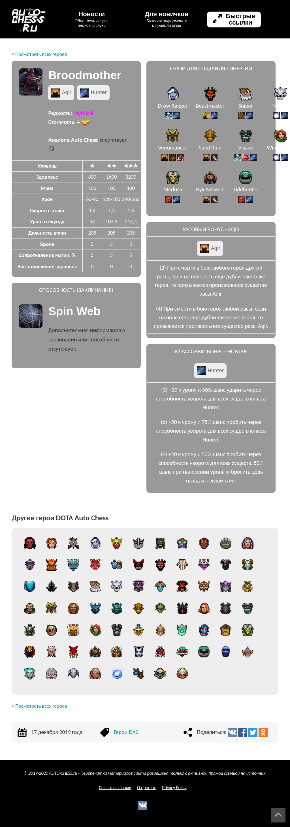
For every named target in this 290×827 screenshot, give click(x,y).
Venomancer (172, 151)
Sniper (245, 109)
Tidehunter (246, 193)
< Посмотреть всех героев (39, 54)
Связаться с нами (115, 787)
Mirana (280, 109)
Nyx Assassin (210, 193)
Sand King (210, 151)
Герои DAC (126, 732)
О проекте (146, 787)
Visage (245, 151)
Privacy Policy (174, 787)
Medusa (172, 193)
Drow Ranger (173, 109)
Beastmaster (210, 109)
